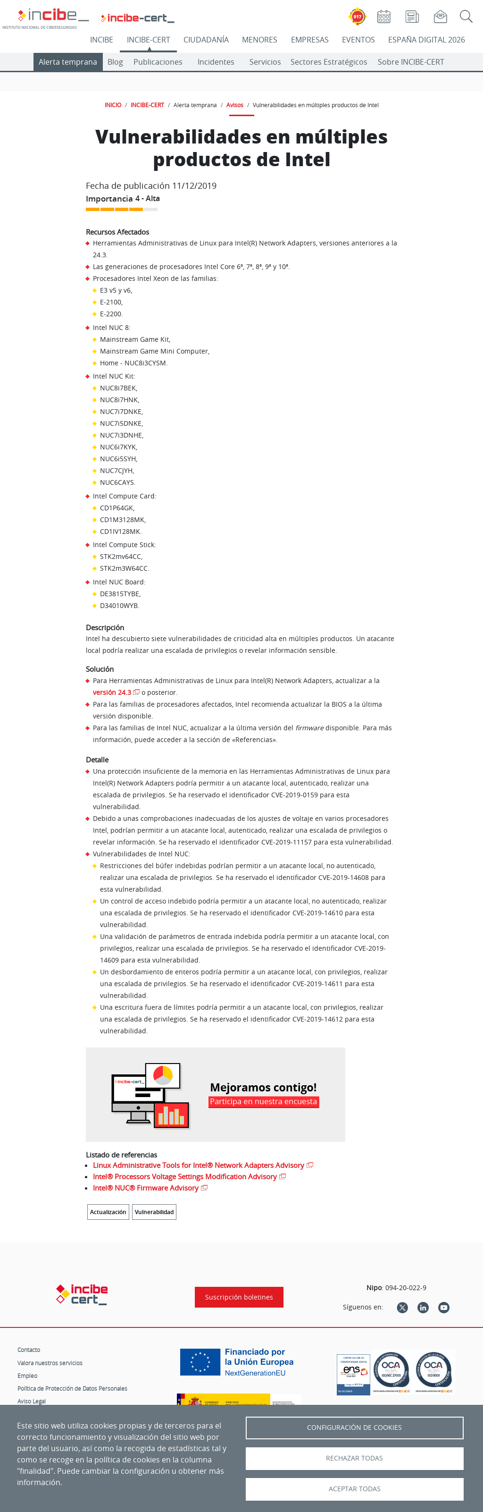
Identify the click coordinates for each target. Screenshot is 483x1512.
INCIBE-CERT (148, 39)
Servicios (265, 62)
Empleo (27, 1375)
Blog (115, 62)
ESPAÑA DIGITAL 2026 (426, 39)
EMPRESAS (310, 39)
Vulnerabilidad (154, 1212)
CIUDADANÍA (206, 39)
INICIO (113, 105)
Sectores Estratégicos (329, 62)
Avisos (234, 105)
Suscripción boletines (239, 1297)
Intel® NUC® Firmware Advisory (146, 1187)
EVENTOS (358, 39)
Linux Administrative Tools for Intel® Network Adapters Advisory (198, 1165)
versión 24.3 (112, 692)
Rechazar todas (354, 1458)
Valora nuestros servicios (50, 1363)
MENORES (259, 39)
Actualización (108, 1212)
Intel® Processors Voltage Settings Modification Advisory (185, 1176)
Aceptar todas (355, 1489)
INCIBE (101, 39)
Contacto (28, 1349)
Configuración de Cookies (354, 1427)
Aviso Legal (31, 1401)
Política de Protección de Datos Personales (72, 1388)
